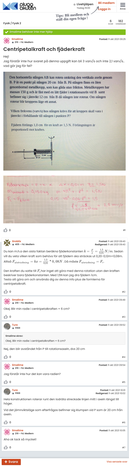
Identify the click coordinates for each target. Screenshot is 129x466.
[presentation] (98, 251)
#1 (124, 230)
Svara (13, 461)
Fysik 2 (16, 23)
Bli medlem (106, 3)
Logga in (104, 9)
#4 (123, 357)
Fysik (6, 23)
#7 (123, 447)
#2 (123, 292)
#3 (123, 317)
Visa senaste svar (117, 461)
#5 (123, 382)
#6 (123, 422)
